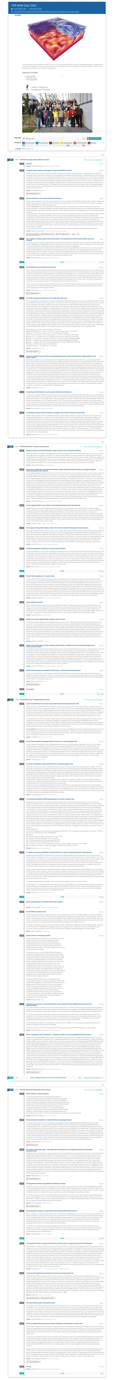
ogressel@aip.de (28, 149)
